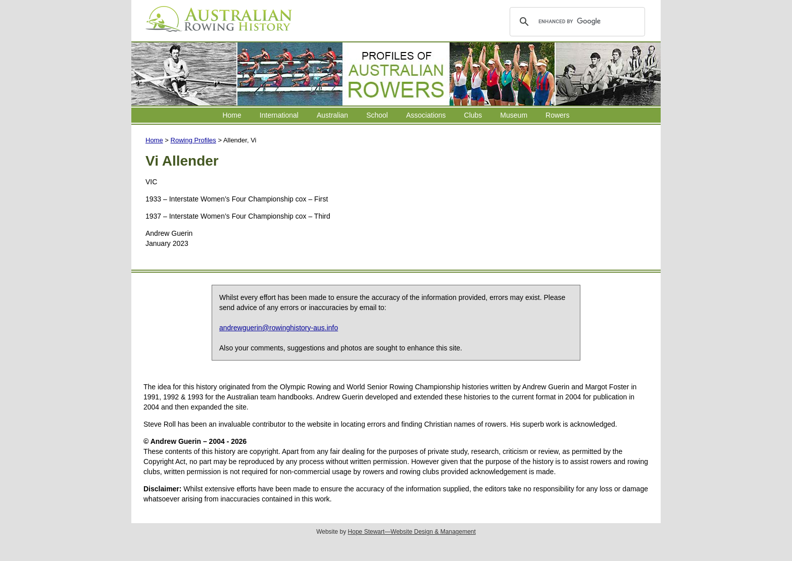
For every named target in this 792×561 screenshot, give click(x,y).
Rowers (557, 115)
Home (231, 115)
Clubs (473, 115)
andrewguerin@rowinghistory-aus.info (278, 328)
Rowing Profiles (193, 140)
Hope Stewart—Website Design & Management (412, 531)
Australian (332, 115)
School (377, 115)
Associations (426, 115)
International (279, 115)
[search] (575, 22)
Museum (513, 115)
